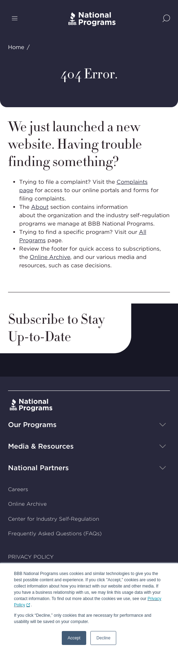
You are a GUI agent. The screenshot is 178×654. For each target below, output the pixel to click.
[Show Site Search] (166, 19)
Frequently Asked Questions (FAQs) (55, 533)
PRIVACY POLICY (31, 557)
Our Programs (32, 424)
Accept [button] (74, 638)
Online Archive (50, 257)
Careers (18, 489)
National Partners (38, 468)
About (40, 207)
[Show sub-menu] (162, 424)
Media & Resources (41, 446)
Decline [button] (103, 638)
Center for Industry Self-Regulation (53, 519)
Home (16, 47)
